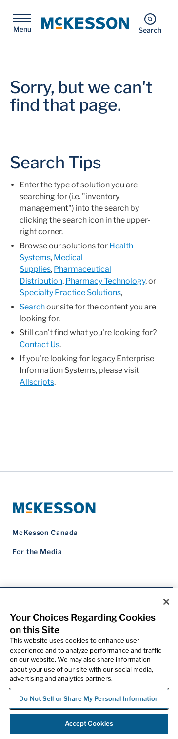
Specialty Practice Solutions (70, 292)
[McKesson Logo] (86, 507)
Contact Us (39, 344)
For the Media (37, 551)
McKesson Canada (45, 532)
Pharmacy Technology (105, 281)
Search (32, 306)
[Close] (166, 602)
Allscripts (37, 382)
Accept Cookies (89, 723)
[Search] (150, 23)
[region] (89, 663)
